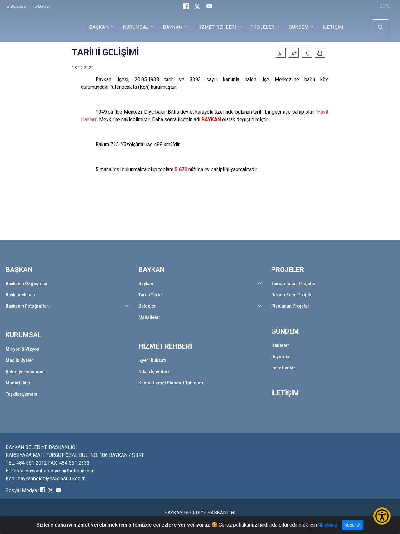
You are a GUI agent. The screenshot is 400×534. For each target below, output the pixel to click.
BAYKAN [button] (172, 27)
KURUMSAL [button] (136, 27)
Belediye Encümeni (25, 371)
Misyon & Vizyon (22, 349)
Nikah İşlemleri (153, 371)
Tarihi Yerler (150, 294)
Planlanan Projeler (290, 306)
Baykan (145, 283)
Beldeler (147, 306)
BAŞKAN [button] (99, 27)
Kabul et (353, 524)
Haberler (280, 345)
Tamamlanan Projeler (293, 283)
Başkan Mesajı (20, 294)
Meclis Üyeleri (20, 360)
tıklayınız (328, 525)
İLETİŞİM (333, 27)
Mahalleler (149, 317)
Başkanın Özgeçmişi (26, 283)
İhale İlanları (284, 367)
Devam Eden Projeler (292, 294)
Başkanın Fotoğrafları (28, 306)
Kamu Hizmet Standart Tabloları (170, 382)
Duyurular (281, 356)
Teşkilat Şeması (21, 394)
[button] (307, 53)
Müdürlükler (18, 382)
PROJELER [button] (263, 27)
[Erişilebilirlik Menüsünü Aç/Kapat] (382, 516)
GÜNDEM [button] (299, 27)
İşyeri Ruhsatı (152, 360)
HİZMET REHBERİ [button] (217, 27)
